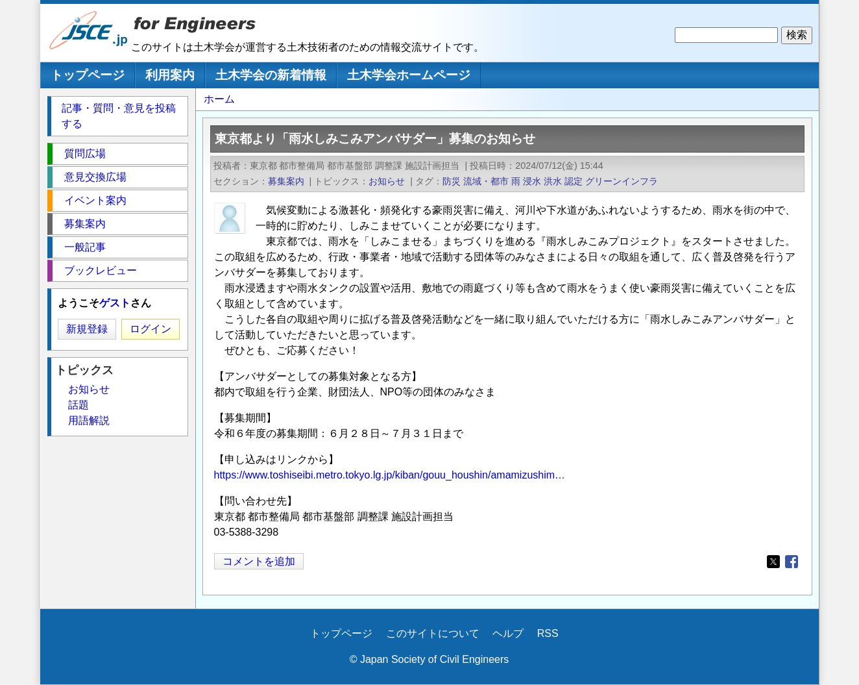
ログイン (150, 328)
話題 (78, 404)
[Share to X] (773, 561)
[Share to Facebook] (791, 561)
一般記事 (85, 247)
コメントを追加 (259, 561)
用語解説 (89, 420)
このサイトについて (432, 633)
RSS (548, 633)
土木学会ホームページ (408, 75)
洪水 (553, 181)
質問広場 (85, 153)
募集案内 (286, 181)
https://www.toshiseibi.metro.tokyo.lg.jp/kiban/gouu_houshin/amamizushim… (390, 474)
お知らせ (387, 181)
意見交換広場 (95, 176)
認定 (573, 181)
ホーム (219, 99)
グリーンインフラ (621, 181)
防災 (451, 181)
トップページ (88, 75)
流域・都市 (486, 181)
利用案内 (170, 75)
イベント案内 (95, 200)
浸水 (532, 181)
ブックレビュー (100, 270)
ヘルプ (508, 633)
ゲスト (114, 302)
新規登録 (87, 328)
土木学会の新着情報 (270, 75)
